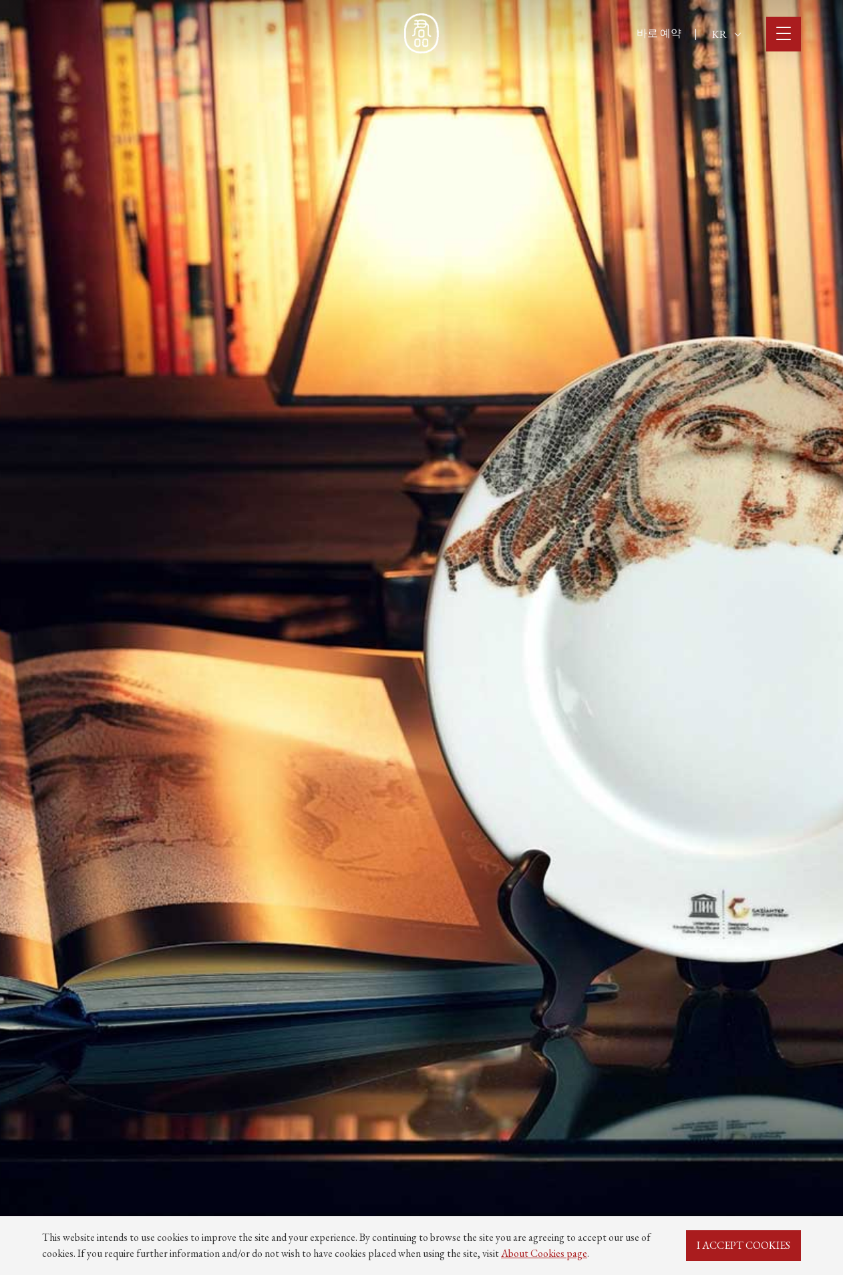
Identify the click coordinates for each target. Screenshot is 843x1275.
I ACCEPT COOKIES (743, 1245)
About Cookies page (544, 1253)
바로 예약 (659, 33)
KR (726, 34)
